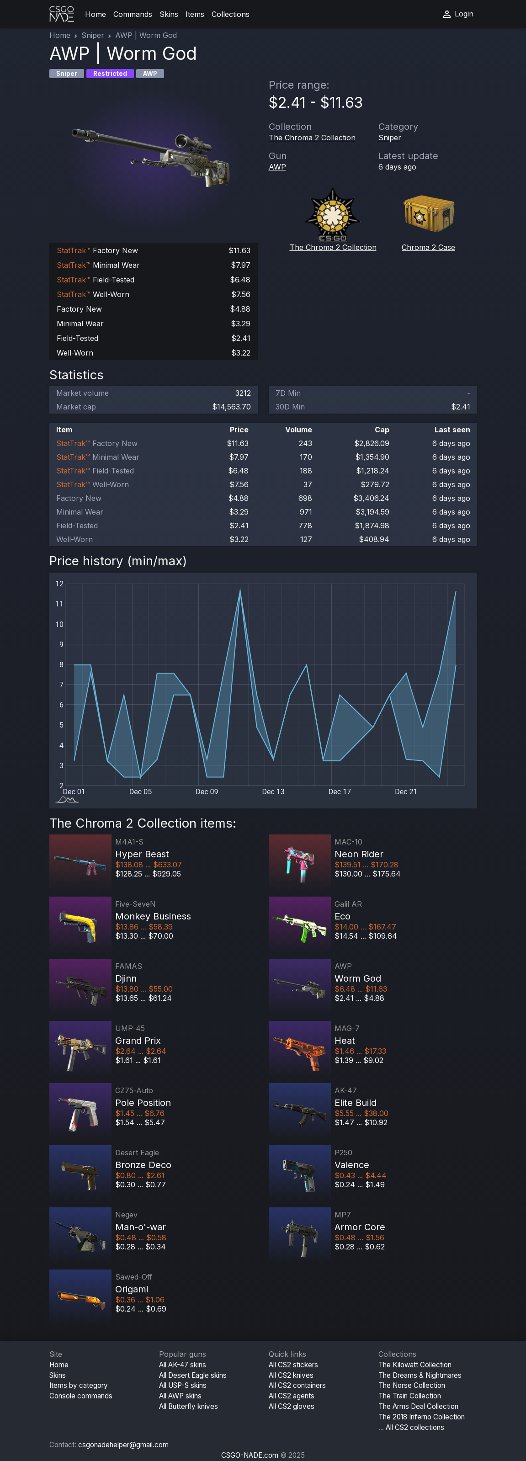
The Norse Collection (411, 1385)
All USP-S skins (183, 1385)
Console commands (80, 1396)
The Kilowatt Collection (415, 1364)
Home (95, 14)
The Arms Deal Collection (418, 1406)
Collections (231, 14)
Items (195, 14)
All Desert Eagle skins (193, 1375)
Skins (168, 14)
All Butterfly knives (188, 1406)
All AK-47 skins (182, 1364)
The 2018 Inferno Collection (421, 1417)
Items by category (78, 1385)
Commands (132, 14)
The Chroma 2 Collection (312, 137)
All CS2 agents (291, 1396)
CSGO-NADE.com (249, 1455)
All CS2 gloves (291, 1406)
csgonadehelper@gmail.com (123, 1444)
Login (457, 14)
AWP (277, 166)
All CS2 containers (297, 1385)
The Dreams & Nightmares (420, 1375)
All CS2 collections (415, 1427)
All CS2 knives (291, 1375)
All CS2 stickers (293, 1364)
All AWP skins (180, 1396)
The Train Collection (409, 1396)
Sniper (92, 35)
